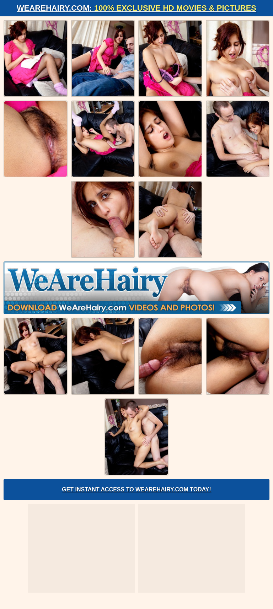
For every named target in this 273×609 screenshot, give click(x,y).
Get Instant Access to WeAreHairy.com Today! (136, 489)
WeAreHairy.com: (136, 8)
